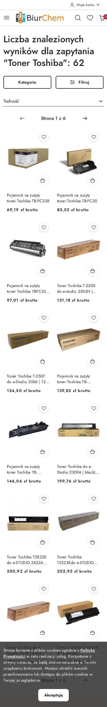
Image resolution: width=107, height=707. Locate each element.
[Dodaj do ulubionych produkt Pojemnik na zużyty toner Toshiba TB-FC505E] (93, 318)
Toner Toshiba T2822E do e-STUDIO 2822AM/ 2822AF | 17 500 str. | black (28, 559)
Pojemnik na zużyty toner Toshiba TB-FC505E (73, 379)
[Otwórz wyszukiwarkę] (78, 17)
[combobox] (53, 101)
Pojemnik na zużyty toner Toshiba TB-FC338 (28, 198)
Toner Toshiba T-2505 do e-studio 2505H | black (76, 288)
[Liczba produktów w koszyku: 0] (102, 17)
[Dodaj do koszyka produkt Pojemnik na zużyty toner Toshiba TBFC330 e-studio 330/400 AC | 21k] (43, 271)
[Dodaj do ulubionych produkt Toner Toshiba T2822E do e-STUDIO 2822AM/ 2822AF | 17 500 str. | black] (43, 498)
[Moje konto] (85, 5)
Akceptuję (53, 695)
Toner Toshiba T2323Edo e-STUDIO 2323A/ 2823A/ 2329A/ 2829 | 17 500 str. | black (77, 559)
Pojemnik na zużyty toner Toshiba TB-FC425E (23, 469)
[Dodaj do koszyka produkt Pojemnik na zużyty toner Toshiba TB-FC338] (43, 180)
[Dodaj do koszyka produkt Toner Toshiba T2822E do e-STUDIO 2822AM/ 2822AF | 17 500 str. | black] (43, 542)
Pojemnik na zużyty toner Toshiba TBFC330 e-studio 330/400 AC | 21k (28, 288)
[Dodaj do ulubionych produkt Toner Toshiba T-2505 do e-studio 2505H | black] (93, 227)
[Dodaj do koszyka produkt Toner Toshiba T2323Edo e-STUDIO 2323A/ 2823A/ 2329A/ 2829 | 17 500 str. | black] (93, 542)
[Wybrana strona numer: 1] (53, 118)
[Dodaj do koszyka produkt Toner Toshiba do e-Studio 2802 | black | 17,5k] (43, 632)
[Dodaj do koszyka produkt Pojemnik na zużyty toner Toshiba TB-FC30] (93, 180)
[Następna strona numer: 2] (84, 118)
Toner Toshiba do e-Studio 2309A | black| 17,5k (76, 469)
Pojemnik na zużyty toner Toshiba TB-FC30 (77, 198)
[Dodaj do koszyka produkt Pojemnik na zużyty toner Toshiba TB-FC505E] (93, 361)
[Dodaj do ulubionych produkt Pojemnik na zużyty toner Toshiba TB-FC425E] (43, 408)
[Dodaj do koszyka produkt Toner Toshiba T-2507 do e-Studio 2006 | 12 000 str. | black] (43, 361)
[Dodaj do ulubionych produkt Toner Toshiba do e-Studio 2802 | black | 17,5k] (43, 589)
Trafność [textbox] (11, 101)
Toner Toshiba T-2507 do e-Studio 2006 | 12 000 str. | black (26, 379)
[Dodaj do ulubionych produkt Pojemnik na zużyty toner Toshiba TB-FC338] (43, 137)
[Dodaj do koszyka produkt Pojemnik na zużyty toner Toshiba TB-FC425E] (43, 452)
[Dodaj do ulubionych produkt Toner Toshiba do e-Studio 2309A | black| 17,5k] (93, 408)
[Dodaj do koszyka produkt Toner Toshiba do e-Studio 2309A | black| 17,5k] (93, 452)
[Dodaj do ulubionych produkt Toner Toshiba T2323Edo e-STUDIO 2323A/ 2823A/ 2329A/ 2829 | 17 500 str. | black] (93, 498)
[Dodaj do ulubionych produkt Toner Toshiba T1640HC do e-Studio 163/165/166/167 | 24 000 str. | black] (93, 589)
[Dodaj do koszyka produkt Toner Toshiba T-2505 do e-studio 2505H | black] (93, 271)
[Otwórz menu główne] (6, 17)
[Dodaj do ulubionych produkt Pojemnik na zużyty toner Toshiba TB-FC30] (93, 137)
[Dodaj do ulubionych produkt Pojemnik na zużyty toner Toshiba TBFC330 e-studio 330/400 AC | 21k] (43, 227)
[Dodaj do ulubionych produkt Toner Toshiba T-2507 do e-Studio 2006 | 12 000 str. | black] (43, 318)
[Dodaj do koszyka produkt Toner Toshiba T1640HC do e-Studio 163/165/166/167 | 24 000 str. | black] (93, 632)
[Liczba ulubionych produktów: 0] (90, 17)
